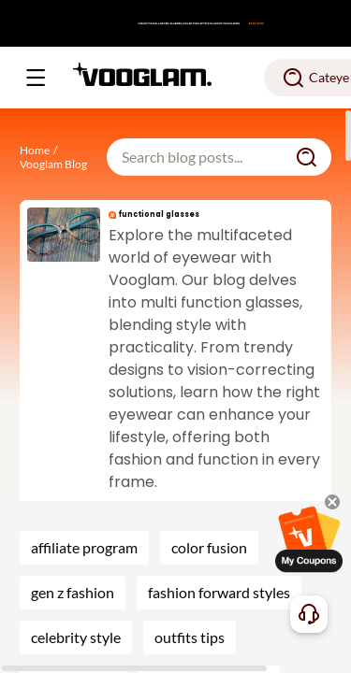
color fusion (209, 547)
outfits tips (189, 637)
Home (35, 150)
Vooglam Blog (53, 164)
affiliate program (84, 547)
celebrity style (76, 637)
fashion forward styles (219, 592)
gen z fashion (72, 592)
